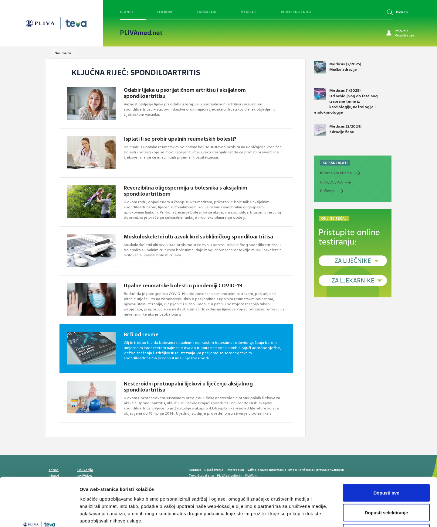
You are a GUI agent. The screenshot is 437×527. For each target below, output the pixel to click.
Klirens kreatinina (336, 173)
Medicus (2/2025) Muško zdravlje (337, 67)
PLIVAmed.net (141, 33)
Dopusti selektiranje (386, 467)
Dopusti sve (386, 447)
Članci (126, 12)
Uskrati (386, 487)
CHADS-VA (331, 182)
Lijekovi (164, 12)
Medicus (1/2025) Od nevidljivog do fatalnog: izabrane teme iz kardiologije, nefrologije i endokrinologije (346, 101)
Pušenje (327, 190)
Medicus (248, 12)
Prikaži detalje (314, 515)
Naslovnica (63, 53)
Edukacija (206, 12)
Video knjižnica (296, 12)
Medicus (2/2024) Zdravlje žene (337, 130)
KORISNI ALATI (335, 163)
